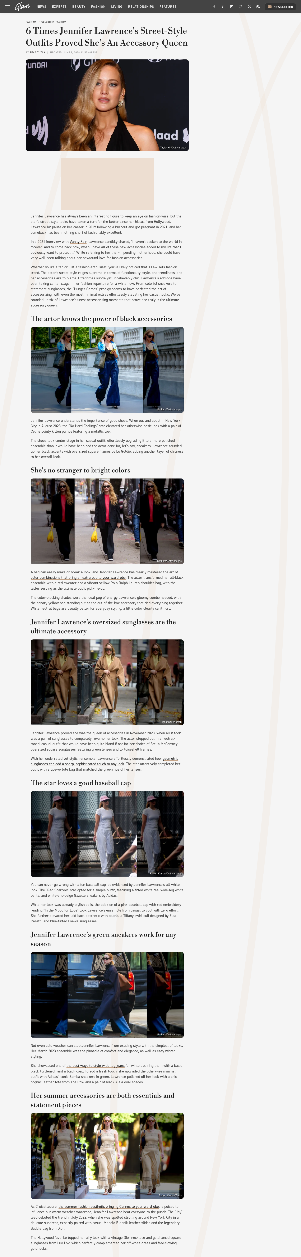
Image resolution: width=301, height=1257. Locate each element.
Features (168, 6)
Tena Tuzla (37, 52)
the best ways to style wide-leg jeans (95, 1065)
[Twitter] (249, 8)
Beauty (78, 6)
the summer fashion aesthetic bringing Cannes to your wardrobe (109, 1206)
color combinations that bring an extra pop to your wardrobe (78, 577)
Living (116, 6)
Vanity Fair (78, 241)
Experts (59, 6)
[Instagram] (240, 8)
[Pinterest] (223, 8)
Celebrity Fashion (54, 22)
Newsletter (280, 6)
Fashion (98, 6)
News (41, 6)
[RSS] (258, 8)
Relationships (141, 6)
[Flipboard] (232, 8)
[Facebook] (214, 8)
